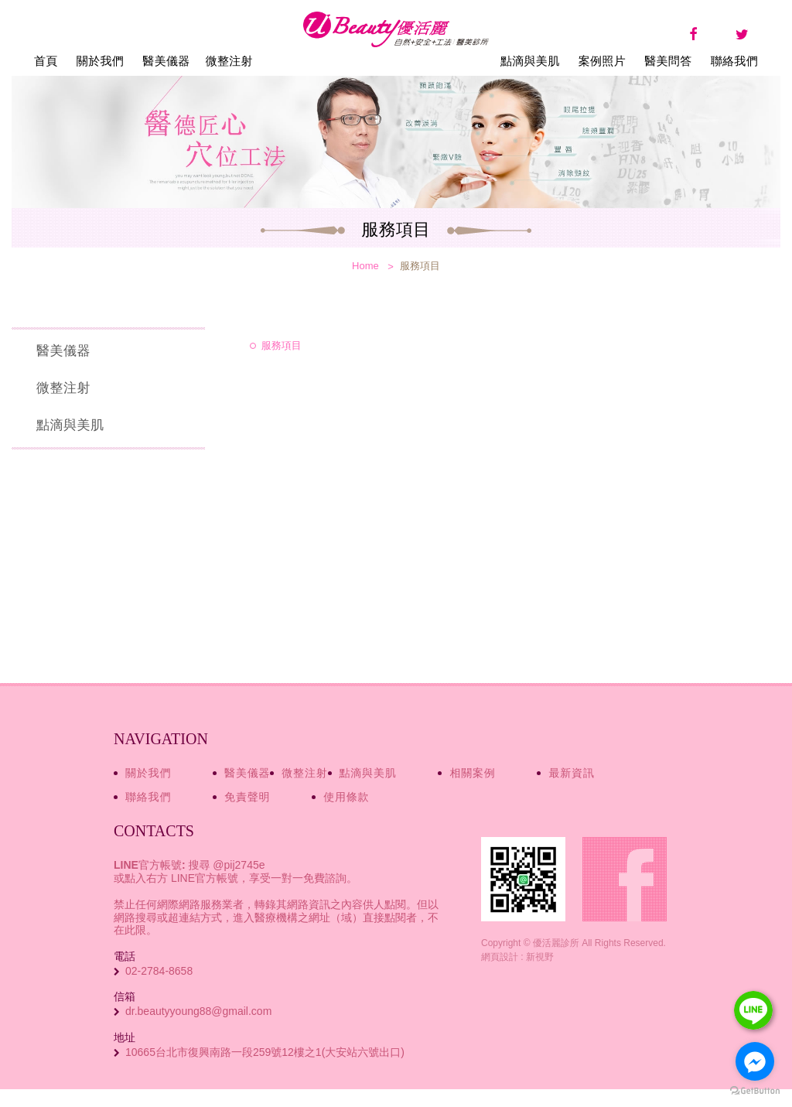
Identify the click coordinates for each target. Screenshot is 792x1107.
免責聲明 (247, 797)
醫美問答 (667, 60)
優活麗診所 (396, 50)
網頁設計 (499, 957)
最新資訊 (571, 773)
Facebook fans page (624, 879)
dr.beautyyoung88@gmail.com (198, 1011)
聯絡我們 (734, 60)
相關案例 (472, 773)
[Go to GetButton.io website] (755, 1091)
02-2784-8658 (159, 971)
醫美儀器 (165, 60)
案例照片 (602, 60)
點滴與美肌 (530, 60)
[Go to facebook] (755, 1061)
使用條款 (346, 797)
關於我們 (100, 60)
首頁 (46, 60)
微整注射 (229, 60)
